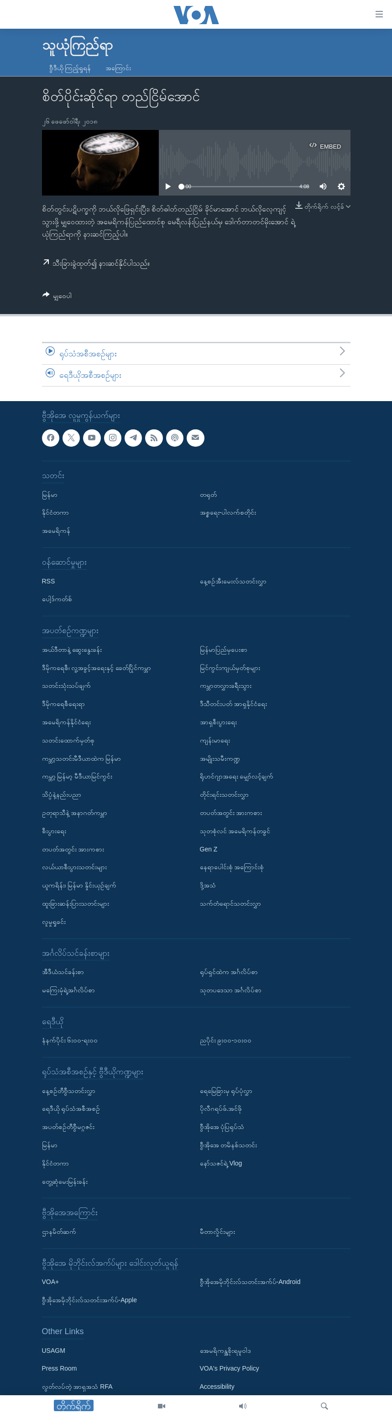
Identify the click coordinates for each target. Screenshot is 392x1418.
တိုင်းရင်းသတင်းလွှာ (224, 794)
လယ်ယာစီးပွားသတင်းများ (74, 867)
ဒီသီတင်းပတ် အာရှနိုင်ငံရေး (233, 703)
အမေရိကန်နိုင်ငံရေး (66, 722)
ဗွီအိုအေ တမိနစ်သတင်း (228, 1145)
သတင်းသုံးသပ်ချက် (66, 685)
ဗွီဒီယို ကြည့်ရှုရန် (70, 68)
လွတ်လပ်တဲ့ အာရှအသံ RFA (77, 1386)
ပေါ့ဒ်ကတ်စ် (57, 599)
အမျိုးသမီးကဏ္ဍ (220, 758)
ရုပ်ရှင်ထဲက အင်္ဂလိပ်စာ (229, 971)
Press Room (59, 1368)
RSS (48, 581)
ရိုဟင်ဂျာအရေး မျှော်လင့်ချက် (237, 776)
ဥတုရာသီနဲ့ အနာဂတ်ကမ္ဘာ (75, 812)
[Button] (57, 297)
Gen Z (209, 849)
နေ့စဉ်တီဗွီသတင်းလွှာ (68, 1090)
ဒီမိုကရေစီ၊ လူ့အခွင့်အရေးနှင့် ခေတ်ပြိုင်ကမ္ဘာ (97, 667)
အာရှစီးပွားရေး (218, 722)
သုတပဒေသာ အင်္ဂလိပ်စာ (231, 990)
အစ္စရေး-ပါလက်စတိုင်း (228, 512)
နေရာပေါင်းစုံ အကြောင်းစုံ (232, 867)
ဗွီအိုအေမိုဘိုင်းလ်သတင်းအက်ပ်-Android (250, 1282)
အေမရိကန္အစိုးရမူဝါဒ (225, 1350)
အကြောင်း (118, 68)
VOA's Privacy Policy (229, 1368)
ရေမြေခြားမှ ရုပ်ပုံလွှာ (226, 1090)
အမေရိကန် (56, 530)
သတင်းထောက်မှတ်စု (68, 740)
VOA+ (50, 1282)
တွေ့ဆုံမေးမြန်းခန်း (65, 1181)
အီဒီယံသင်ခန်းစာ (63, 971)
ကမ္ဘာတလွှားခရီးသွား (225, 685)
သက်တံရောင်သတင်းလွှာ (230, 903)
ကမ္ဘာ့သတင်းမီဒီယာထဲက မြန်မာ (81, 758)
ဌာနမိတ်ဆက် (59, 1231)
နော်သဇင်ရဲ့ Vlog (221, 1163)
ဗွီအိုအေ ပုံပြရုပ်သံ (222, 1126)
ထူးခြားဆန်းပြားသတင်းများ (75, 903)
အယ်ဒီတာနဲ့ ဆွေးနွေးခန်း (72, 649)
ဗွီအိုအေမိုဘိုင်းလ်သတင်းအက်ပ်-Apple (89, 1300)
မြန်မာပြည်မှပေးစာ (223, 649)
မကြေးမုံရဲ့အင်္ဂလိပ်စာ (68, 990)
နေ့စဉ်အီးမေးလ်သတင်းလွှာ (233, 581)
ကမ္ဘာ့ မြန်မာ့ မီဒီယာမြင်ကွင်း (77, 776)
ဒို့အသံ (208, 885)
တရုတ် (208, 494)
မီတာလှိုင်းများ (217, 1231)
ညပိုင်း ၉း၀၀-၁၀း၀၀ (226, 1040)
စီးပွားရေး (54, 831)
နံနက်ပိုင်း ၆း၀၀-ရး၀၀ (70, 1040)
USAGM (53, 1350)
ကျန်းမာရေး (215, 740)
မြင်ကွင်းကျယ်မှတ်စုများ (230, 667)
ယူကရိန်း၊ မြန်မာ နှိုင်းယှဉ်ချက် (79, 885)
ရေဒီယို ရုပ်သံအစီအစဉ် (71, 1109)
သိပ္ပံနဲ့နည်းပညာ (61, 794)
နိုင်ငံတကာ (55, 512)
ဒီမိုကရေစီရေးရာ (63, 703)
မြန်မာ (49, 494)
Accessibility (217, 1386)
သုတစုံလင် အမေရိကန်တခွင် (235, 831)
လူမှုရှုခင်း (54, 921)
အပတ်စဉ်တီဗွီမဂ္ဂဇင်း (68, 1126)
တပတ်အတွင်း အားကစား (73, 849)
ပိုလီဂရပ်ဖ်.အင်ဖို (221, 1109)
